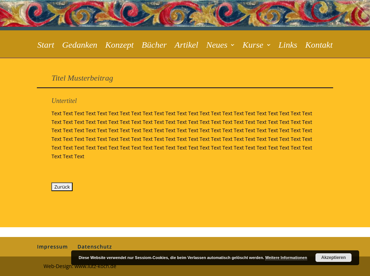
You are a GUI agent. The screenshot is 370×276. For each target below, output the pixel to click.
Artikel (186, 45)
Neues (217, 45)
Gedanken (79, 45)
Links (288, 45)
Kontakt (319, 45)
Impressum (52, 246)
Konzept (119, 45)
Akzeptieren (333, 257)
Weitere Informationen (286, 257)
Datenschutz (94, 246)
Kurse (252, 45)
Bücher (154, 45)
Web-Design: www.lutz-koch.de (80, 266)
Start (45, 45)
